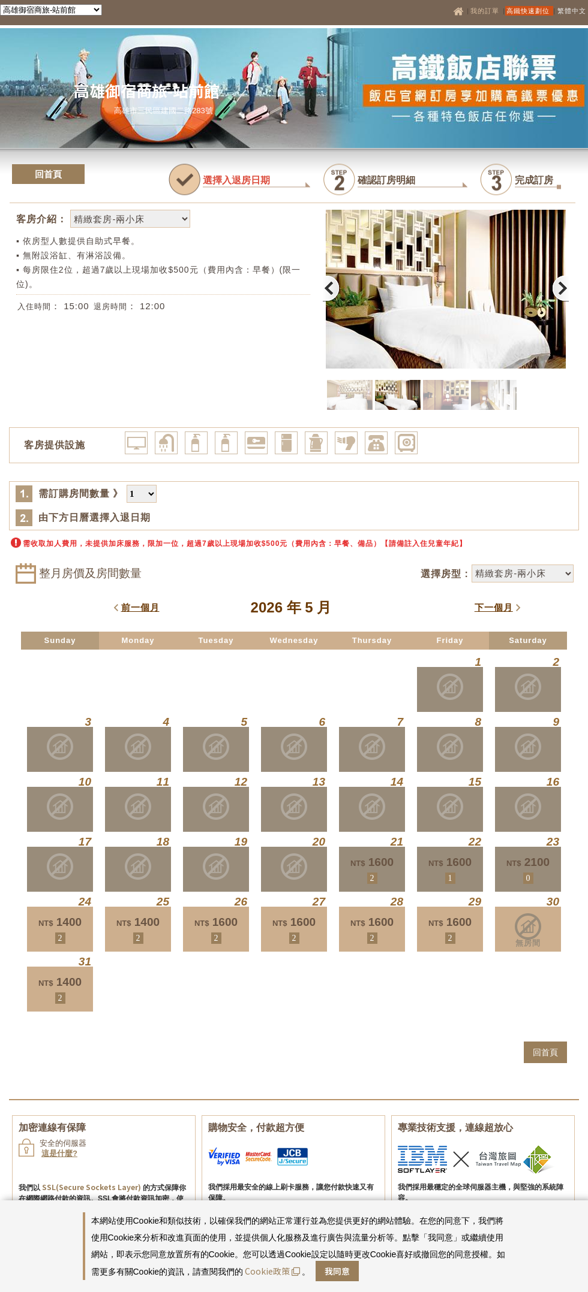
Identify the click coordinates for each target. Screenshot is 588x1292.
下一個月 (494, 607)
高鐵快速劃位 (529, 10)
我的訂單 (486, 10)
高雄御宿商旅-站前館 (147, 90)
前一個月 (140, 607)
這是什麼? (59, 1153)
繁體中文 (571, 10)
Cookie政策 (272, 1271)
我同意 (337, 1271)
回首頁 (48, 174)
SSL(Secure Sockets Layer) (91, 1187)
